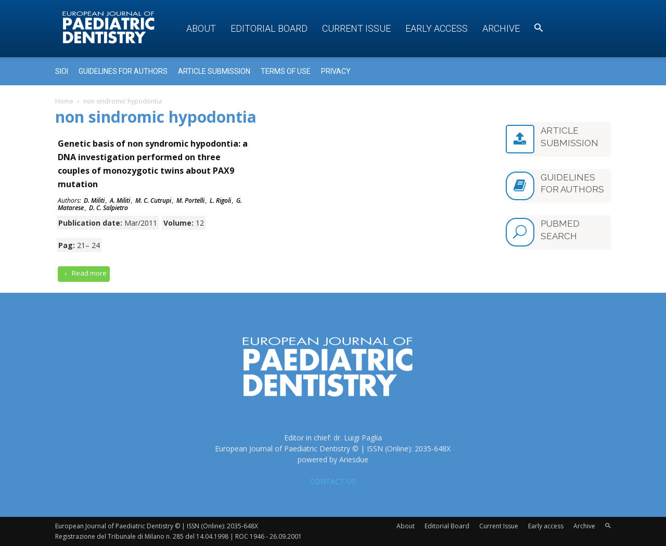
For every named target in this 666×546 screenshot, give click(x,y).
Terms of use (286, 71)
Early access (436, 28)
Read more (84, 273)
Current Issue (356, 28)
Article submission (214, 71)
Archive (501, 28)
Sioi (61, 71)
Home (64, 101)
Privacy (336, 71)
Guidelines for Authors (123, 71)
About (201, 28)
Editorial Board (269, 28)
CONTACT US (333, 481)
